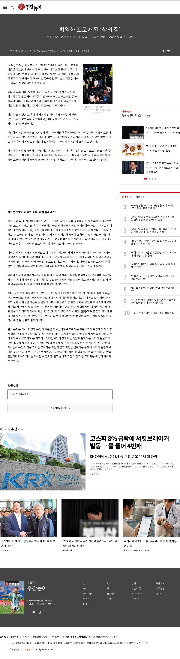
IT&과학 (111, 593)
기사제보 (160, 583)
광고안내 (160, 593)
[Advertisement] (53, 185)
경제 (109, 583)
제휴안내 (45, 637)
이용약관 (65, 637)
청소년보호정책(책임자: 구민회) (103, 637)
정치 (85, 583)
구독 (148, 115)
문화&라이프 (89, 593)
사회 (85, 588)
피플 (109, 598)
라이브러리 (137, 593)
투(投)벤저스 (131, 115)
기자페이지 (137, 598)
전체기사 (87, 603)
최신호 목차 (137, 588)
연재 (133, 583)
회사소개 (14, 637)
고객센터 (55, 637)
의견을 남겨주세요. (20, 394)
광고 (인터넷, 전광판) (30, 637)
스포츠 (86, 598)
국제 (109, 588)
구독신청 (160, 588)
